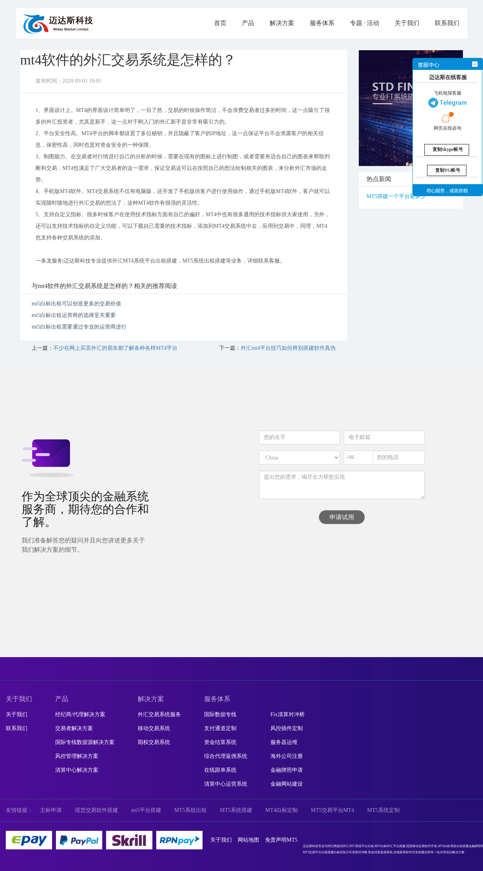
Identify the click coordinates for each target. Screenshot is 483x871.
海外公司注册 (286, 756)
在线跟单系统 (220, 770)
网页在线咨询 (447, 121)
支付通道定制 (220, 728)
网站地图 (248, 840)
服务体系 (322, 23)
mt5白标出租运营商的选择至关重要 (74, 315)
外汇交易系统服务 (159, 714)
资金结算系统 (220, 742)
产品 (248, 23)
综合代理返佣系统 (225, 756)
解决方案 (282, 23)
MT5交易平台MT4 (332, 810)
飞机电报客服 (447, 99)
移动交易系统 (154, 728)
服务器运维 (283, 742)
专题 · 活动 (364, 23)
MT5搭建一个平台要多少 (396, 196)
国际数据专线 (220, 714)
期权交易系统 (154, 742)
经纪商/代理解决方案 (80, 714)
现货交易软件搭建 (96, 810)
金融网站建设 (286, 784)
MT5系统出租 (190, 810)
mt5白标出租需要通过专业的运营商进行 (79, 327)
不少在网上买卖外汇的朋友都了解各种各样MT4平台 (115, 348)
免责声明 (276, 840)
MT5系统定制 (383, 810)
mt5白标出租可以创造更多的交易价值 (76, 304)
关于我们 (407, 23)
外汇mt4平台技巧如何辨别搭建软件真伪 (288, 348)
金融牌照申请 (286, 770)
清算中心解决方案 (76, 770)
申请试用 (341, 517)
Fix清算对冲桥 (287, 714)
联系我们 (447, 23)
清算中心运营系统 (225, 784)
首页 (220, 23)
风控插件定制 (286, 728)
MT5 (292, 840)
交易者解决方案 (74, 728)
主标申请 (51, 810)
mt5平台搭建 (146, 810)
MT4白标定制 (281, 810)
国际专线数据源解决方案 (85, 742)
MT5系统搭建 (236, 810)
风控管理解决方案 (76, 756)
